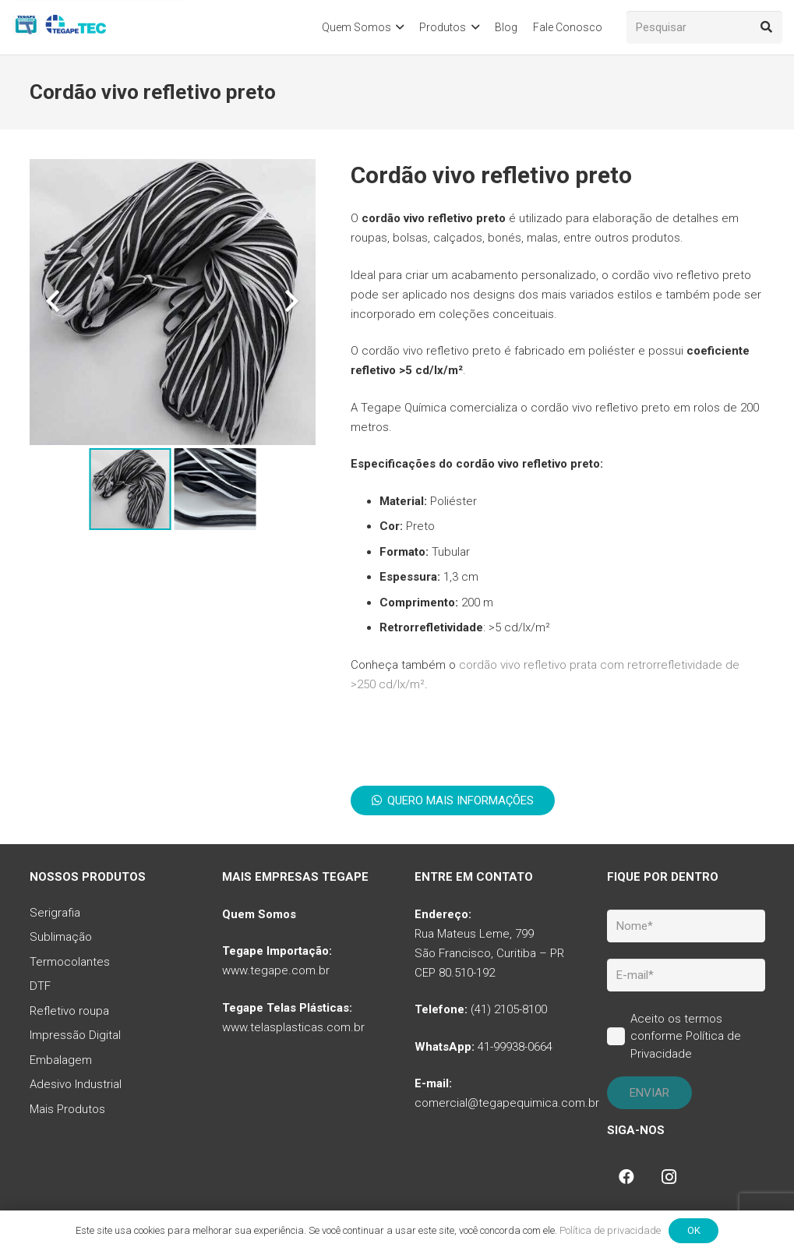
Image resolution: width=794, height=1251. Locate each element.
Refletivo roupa (69, 1011)
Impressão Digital (75, 1035)
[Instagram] (668, 1176)
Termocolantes (70, 962)
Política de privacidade (610, 1230)
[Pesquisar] (704, 27)
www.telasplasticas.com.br (293, 1027)
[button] (397, 27)
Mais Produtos (67, 1109)
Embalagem (61, 1060)
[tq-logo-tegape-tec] (60, 27)
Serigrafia (55, 913)
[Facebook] (626, 1176)
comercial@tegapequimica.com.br (507, 1103)
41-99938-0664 (515, 1047)
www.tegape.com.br (276, 970)
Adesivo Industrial (76, 1084)
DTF (40, 986)
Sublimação (61, 937)
